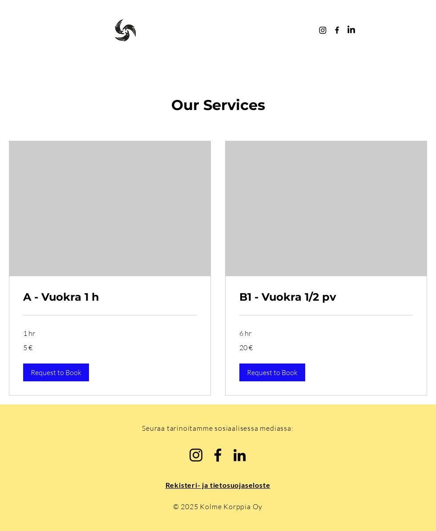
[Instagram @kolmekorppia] (322, 30)
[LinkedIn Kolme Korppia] (351, 30)
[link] (110, 297)
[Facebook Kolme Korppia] (337, 30)
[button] (56, 372)
